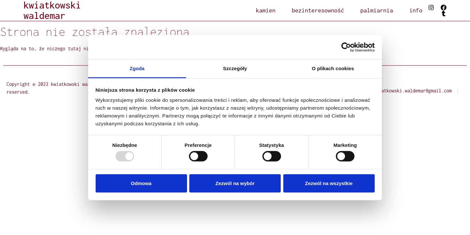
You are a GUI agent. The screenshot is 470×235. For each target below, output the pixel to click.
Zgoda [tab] (137, 68)
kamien (265, 10)
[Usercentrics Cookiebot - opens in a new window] (346, 47)
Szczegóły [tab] (235, 68)
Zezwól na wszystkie (329, 183)
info (415, 10)
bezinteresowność (318, 10)
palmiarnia (376, 10)
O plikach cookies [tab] (333, 68)
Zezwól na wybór (235, 183)
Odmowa (141, 183)
